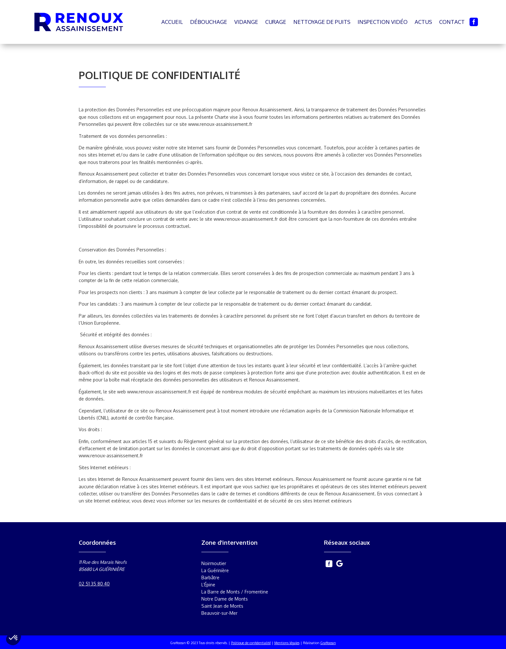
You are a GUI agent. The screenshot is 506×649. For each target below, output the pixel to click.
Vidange (246, 21)
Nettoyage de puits (321, 21)
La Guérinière (215, 570)
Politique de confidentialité (251, 643)
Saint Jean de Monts (222, 606)
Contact (452, 21)
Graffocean (328, 643)
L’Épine (208, 585)
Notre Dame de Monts (224, 599)
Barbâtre (210, 577)
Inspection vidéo (383, 21)
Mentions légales (286, 643)
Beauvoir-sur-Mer (219, 613)
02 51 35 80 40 (94, 583)
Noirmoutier (213, 563)
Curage (275, 21)
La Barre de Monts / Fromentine (234, 592)
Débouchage (208, 21)
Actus (423, 21)
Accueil (172, 21)
